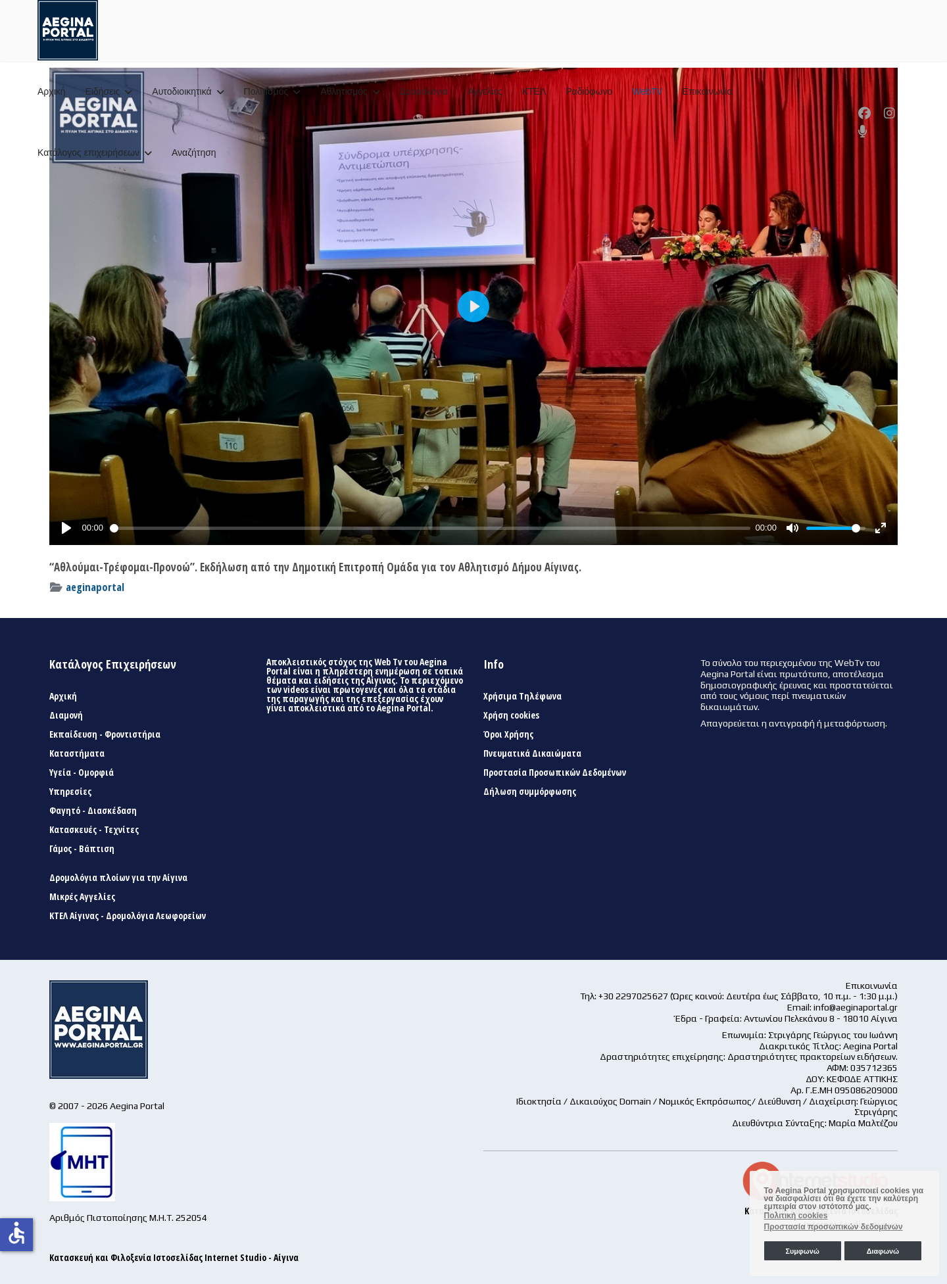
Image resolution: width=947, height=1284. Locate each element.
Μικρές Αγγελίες (82, 896)
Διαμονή (66, 715)
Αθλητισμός (344, 91)
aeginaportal (95, 586)
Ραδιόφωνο (589, 91)
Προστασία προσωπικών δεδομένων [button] (833, 1226)
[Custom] (862, 131)
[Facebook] (864, 113)
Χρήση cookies (511, 715)
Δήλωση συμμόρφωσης (529, 791)
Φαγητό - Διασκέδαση (93, 810)
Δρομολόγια (424, 91)
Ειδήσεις (102, 91)
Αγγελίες (485, 91)
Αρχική (51, 91)
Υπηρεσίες (70, 791)
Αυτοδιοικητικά (181, 91)
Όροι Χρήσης (508, 734)
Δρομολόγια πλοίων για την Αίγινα (118, 877)
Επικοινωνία (708, 91)
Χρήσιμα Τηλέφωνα (522, 696)
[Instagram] (889, 113)
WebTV (647, 91)
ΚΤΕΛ (534, 91)
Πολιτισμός (266, 91)
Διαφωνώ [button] (883, 1251)
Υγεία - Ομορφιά (81, 772)
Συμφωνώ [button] (802, 1251)
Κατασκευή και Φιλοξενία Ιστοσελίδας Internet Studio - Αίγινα (174, 1257)
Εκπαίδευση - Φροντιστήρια (104, 734)
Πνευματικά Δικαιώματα (532, 753)
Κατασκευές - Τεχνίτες (94, 829)
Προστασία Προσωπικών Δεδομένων (554, 772)
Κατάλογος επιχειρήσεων (88, 152)
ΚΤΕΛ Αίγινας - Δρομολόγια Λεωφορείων (127, 915)
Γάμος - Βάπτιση (81, 848)
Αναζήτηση (194, 152)
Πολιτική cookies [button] (796, 1215)
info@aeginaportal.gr (855, 1007)
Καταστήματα (77, 753)
